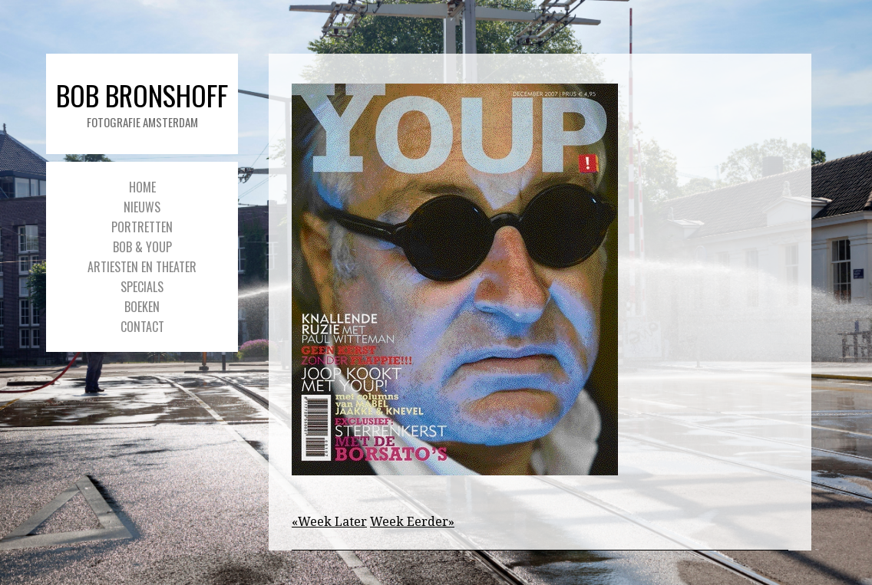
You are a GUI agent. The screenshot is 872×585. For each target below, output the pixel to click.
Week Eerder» (412, 521)
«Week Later (329, 521)
